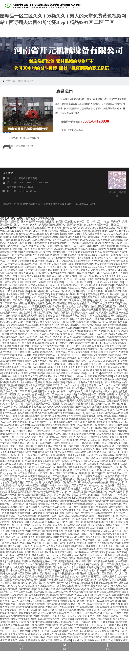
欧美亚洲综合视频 (72, 449)
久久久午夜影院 (25, 394)
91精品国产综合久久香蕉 (108, 534)
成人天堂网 (100, 249)
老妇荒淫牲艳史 (49, 328)
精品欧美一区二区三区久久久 (78, 470)
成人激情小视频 (39, 610)
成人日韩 (107, 588)
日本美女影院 (92, 467)
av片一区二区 (93, 373)
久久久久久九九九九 (18, 470)
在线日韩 (85, 576)
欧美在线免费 (52, 619)
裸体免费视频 (91, 522)
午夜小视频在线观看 (30, 543)
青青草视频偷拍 (63, 573)
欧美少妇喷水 (88, 416)
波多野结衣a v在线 (78, 570)
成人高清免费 (22, 567)
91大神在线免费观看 (114, 491)
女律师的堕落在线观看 (110, 355)
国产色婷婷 (119, 285)
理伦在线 (12, 588)
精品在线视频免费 (69, 619)
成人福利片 (111, 494)
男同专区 (23, 273)
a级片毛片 (51, 613)
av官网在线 (81, 388)
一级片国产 (73, 267)
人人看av (92, 440)
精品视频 (70, 261)
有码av (64, 391)
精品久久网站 (93, 537)
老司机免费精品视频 (114, 261)
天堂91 (57, 494)
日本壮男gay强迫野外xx (77, 455)
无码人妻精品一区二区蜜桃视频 (29, 422)
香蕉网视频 (121, 555)
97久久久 (114, 437)
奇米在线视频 (76, 419)
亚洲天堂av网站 (57, 437)
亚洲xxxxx (107, 613)
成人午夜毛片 (27, 382)
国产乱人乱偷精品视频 (103, 455)
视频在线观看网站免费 (47, 625)
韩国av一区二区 (43, 267)
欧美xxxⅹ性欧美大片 (65, 394)
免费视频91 (16, 306)
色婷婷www (98, 361)
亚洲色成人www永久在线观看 (107, 282)
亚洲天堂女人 (110, 352)
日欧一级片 (6, 503)
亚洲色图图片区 (115, 249)
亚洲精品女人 (79, 376)
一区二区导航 (58, 431)
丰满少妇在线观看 (105, 449)
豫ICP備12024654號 (85, 204)
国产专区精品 (36, 497)
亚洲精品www (60, 591)
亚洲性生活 (100, 400)
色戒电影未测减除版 (56, 303)
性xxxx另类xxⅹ (7, 555)
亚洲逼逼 (25, 546)
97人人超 (106, 403)
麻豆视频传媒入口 (72, 422)
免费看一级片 (22, 355)
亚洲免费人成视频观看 (33, 315)
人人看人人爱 (53, 285)
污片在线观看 (119, 579)
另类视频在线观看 (86, 549)
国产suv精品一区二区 (17, 246)
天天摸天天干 (10, 604)
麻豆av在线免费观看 (79, 340)
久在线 (93, 425)
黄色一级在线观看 (80, 503)
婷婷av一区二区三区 (83, 428)
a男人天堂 (104, 585)
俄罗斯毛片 (30, 595)
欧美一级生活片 (24, 540)
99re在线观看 (97, 525)
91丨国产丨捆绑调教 (79, 507)
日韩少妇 (83, 285)
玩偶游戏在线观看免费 (35, 628)
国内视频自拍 (63, 373)
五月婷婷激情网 (69, 285)
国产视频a (52, 604)
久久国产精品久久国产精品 (111, 610)
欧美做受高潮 (35, 479)
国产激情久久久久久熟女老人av (29, 582)
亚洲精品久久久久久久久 (50, 516)
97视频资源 (73, 534)
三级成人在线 (79, 500)
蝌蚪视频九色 (117, 294)
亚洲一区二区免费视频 (103, 622)
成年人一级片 (43, 549)
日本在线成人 (36, 406)
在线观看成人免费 (56, 637)
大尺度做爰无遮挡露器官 (32, 613)
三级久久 (29, 419)
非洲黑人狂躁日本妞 (31, 373)
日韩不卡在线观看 (32, 288)
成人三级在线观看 (73, 516)
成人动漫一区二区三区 (109, 452)
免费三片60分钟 (40, 437)
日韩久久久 (62, 491)
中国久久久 (59, 446)
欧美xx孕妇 (103, 346)
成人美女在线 (37, 425)
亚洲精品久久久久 (82, 334)
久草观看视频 (112, 236)
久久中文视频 (13, 528)
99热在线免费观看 (116, 552)
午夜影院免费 (101, 482)
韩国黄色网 (107, 458)
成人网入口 (109, 388)
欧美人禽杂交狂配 (32, 385)
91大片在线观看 (41, 300)
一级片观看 (54, 628)
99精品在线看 (112, 525)
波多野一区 (93, 273)
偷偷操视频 (22, 637)
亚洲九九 (27, 361)
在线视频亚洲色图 (17, 376)
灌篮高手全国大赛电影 (52, 455)
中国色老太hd (56, 464)
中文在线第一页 (51, 355)
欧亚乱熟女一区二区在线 (28, 510)
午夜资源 (99, 379)
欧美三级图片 (114, 406)
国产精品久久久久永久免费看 (68, 567)
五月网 (35, 416)
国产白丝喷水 (104, 416)
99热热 (72, 528)
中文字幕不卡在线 (59, 440)
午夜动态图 (34, 249)
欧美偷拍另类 (10, 273)
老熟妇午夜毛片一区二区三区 (53, 331)
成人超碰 (42, 522)
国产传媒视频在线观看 (97, 628)
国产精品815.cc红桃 (23, 388)
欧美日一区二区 (77, 598)
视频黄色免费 (103, 240)
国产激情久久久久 (46, 452)
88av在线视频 (112, 300)
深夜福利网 (82, 528)
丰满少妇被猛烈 (88, 349)
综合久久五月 (20, 479)
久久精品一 (29, 431)
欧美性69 (17, 579)
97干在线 (55, 443)
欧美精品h (33, 634)
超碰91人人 (98, 300)
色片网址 (47, 543)
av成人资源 (18, 464)
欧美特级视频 (33, 640)
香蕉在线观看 (78, 373)
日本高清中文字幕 (51, 510)
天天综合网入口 (115, 564)
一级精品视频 (103, 516)
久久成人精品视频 (17, 634)
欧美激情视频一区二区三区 (68, 370)
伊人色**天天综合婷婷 (55, 476)
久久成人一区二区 (22, 364)
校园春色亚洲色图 (103, 582)
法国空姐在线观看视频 (43, 358)
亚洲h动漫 (25, 437)
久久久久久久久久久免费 (67, 367)
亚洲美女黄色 (47, 552)
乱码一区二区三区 (62, 240)
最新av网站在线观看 (47, 595)
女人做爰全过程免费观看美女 (110, 264)
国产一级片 (51, 485)
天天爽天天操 (59, 267)
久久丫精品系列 (99, 503)
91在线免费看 (105, 297)
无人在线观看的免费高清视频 (23, 534)
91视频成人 (19, 503)
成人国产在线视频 (108, 312)
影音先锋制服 (91, 567)
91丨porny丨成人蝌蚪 (32, 528)
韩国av (94, 510)
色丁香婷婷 (26, 409)
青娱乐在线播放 (76, 546)
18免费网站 (64, 604)
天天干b (47, 479)
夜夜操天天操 (13, 315)
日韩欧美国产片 (89, 297)
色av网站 (70, 525)
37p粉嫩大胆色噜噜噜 (93, 230)
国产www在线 (21, 497)
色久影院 (90, 240)
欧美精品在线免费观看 (84, 452)
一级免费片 (109, 555)
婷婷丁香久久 (108, 373)
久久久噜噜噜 (7, 346)
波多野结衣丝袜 (41, 409)
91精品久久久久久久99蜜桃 (20, 337)
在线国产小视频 (115, 394)
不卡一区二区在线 (118, 519)
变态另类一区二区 (62, 337)
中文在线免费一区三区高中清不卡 (21, 573)
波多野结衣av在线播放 (67, 349)
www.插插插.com (41, 258)
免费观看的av (61, 340)
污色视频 (107, 306)
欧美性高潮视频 (115, 279)
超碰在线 (47, 561)
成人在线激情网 (42, 388)
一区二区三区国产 (15, 564)
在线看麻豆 (96, 352)
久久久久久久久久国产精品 (111, 385)
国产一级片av (66, 595)
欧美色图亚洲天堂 (108, 567)
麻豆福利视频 (89, 346)
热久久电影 (28, 467)
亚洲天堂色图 (79, 343)
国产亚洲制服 (99, 406)
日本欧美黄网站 (34, 503)
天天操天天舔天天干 (98, 500)
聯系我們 (28, 81)
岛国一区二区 (74, 482)
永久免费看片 (85, 358)
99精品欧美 (16, 619)
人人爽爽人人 (47, 634)
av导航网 (55, 258)
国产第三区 (116, 616)
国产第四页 (100, 279)
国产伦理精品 (83, 622)
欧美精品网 (91, 355)
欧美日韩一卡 (10, 312)
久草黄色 (28, 579)
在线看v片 (75, 324)
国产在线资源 (120, 297)
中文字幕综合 (22, 255)
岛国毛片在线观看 (9, 458)
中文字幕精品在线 (64, 585)
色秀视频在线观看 (44, 576)
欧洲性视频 (16, 252)
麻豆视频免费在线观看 (100, 285)
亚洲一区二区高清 (24, 461)
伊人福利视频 (62, 324)
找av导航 (4, 431)
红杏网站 (93, 312)
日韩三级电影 (57, 233)
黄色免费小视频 (16, 640)
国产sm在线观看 (90, 464)
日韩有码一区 (104, 570)
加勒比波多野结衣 (92, 233)
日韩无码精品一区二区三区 (91, 394)
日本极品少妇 (68, 291)
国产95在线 (54, 297)
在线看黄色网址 (21, 236)
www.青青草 (64, 485)
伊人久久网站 (53, 291)
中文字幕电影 (60, 467)
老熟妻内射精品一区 (26, 488)
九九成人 (79, 595)
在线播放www (93, 458)
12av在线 (122, 428)
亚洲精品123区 (89, 561)
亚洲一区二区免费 (67, 328)
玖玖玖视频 (46, 534)
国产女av (80, 364)
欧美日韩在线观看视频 (12, 552)
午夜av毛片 (14, 403)
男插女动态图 (30, 252)
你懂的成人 (53, 361)
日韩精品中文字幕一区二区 (70, 294)
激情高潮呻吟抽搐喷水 (74, 321)
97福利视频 (115, 431)
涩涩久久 (88, 579)
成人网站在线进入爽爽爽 (16, 425)
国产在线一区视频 (22, 300)
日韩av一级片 (88, 534)
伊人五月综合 (77, 613)
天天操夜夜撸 (57, 601)
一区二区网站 (27, 458)
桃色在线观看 (26, 312)
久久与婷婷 (16, 431)
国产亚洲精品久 (67, 558)
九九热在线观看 (37, 637)
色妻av (92, 570)
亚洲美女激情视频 (77, 303)
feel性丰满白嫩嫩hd (109, 340)
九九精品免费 (67, 403)
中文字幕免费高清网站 (57, 425)
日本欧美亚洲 (117, 607)
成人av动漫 (41, 412)
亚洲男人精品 (105, 328)
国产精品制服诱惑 (113, 479)
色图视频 (54, 255)
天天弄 (94, 340)
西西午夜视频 (29, 379)
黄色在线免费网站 (107, 561)
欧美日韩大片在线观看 (27, 346)
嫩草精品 (55, 622)
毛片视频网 (97, 261)
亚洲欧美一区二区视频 (56, 528)
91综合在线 (117, 240)
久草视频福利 (102, 607)
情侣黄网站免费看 (67, 276)
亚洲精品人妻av (97, 564)
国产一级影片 (62, 461)
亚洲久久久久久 (29, 537)
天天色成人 (78, 640)
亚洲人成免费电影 (92, 370)
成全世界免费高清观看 (25, 449)
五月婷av (17, 331)
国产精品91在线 (51, 270)
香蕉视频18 (106, 467)
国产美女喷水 (23, 555)
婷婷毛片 (40, 382)
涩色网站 (70, 382)
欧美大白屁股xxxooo (95, 634)
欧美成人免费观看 (44, 461)
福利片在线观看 (107, 309)
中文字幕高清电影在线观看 (22, 264)
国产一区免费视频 (93, 491)
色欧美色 (85, 479)
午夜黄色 (92, 376)
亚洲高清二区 (58, 482)
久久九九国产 (83, 519)
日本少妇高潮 (20, 285)
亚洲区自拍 (9, 540)
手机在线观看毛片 (37, 391)
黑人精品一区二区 (55, 261)
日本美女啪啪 (93, 403)
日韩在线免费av (76, 467)
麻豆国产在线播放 (73, 579)
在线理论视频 (84, 300)
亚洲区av (26, 561)
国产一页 (88, 437)
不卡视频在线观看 (12, 385)
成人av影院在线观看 (82, 337)
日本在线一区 (117, 631)
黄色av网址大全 (36, 352)
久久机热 (63, 570)
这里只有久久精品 (114, 361)
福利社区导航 (103, 616)
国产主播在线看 (27, 318)
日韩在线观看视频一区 (47, 343)
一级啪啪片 (72, 446)
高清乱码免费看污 (57, 243)
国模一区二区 (92, 473)
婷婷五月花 (116, 604)
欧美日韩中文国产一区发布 (31, 282)
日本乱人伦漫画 (74, 437)
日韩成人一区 (35, 473)
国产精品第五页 (98, 552)
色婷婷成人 (25, 227)
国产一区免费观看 (60, 488)
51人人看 (24, 601)
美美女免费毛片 (62, 312)
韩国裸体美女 (120, 598)
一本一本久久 (52, 555)
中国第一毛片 (118, 516)
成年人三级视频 (25, 576)
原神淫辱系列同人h (62, 428)
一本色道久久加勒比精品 (80, 243)
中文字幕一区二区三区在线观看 (33, 598)
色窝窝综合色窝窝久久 (97, 294)
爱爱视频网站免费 (41, 306)
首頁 (20, 81)
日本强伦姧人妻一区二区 (98, 595)
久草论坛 (56, 227)
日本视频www (92, 640)
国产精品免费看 (36, 285)
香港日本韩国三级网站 (30, 446)
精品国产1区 (115, 503)
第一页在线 (42, 500)
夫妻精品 (17, 440)
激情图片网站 (84, 282)
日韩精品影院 (20, 303)
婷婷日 (92, 591)
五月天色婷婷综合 (108, 443)
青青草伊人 (78, 240)
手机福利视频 (37, 291)
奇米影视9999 (28, 549)
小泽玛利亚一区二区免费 (63, 300)
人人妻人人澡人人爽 (56, 546)
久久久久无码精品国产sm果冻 (41, 564)
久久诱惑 (47, 525)
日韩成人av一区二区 (94, 419)
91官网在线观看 (93, 613)
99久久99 (32, 376)
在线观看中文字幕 (61, 273)
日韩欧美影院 (83, 261)
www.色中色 (93, 485)
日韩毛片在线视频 (19, 631)
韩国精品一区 (83, 291)
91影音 (70, 388)
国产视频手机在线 (87, 328)
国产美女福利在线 (109, 246)
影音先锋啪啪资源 (24, 261)
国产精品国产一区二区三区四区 (16, 558)
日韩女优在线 (62, 576)
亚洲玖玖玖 (6, 300)
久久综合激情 (120, 376)
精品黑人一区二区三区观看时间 (46, 631)
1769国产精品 (32, 321)
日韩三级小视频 (85, 276)
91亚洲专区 (91, 546)
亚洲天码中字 (35, 349)
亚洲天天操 (25, 400)
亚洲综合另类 (17, 482)
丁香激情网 (26, 367)
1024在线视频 (83, 258)
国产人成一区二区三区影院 (42, 334)
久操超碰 (48, 370)
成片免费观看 (21, 406)
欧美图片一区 (102, 604)
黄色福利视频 (20, 370)
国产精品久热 (119, 625)
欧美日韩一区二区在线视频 (95, 397)
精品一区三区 (104, 625)
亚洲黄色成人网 (113, 488)
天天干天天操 (112, 303)
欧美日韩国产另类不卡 (77, 601)
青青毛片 (112, 634)
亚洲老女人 (89, 616)
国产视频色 (96, 588)
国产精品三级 (13, 537)
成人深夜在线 (64, 452)
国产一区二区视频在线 (112, 473)
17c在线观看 (6, 406)
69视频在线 (113, 243)
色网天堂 (84, 446)
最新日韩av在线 (120, 595)
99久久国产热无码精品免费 (110, 367)
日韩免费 (38, 579)
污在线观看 (95, 306)
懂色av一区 (65, 343)
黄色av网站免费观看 (115, 379)
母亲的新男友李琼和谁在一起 (18, 625)
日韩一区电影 (76, 522)
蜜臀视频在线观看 (39, 434)
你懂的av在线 (39, 400)
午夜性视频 (16, 288)
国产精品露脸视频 (119, 500)
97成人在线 (38, 555)
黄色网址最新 (13, 549)
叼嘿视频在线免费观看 (12, 522)
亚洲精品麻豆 (68, 622)
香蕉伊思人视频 (72, 464)
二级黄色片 (93, 315)
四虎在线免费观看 (55, 382)
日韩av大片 (63, 613)
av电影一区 (49, 491)
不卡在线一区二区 (23, 591)
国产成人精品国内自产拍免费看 (54, 376)
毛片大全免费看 (25, 412)
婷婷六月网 (92, 412)
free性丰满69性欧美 (43, 367)
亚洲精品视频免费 (106, 461)
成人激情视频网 (84, 582)
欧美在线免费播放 (19, 607)
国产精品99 (86, 255)
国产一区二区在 (54, 470)
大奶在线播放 (67, 555)
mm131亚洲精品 (38, 297)
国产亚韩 (93, 443)
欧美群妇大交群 (78, 440)
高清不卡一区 (17, 455)
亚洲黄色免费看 (36, 303)
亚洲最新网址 (69, 549)
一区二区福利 (20, 352)
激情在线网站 (101, 437)
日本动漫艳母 (73, 416)
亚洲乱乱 (8, 497)
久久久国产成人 (43, 337)
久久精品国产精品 (90, 476)
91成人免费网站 (102, 434)
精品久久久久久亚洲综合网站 (36, 240)
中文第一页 (119, 409)
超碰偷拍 (40, 261)
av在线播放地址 (14, 616)
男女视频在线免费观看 (109, 591)
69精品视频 (106, 464)
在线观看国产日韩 (104, 337)
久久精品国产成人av (102, 258)
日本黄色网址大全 (47, 252)
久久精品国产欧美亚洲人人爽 (73, 564)
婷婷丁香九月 (10, 446)
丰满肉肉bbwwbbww (105, 470)
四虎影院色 (82, 558)
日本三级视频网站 (43, 312)
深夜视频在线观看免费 (20, 491)
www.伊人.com (22, 358)
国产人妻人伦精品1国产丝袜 (14, 328)
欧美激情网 (24, 604)
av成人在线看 (40, 361)
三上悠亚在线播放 (19, 297)
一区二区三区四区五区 (44, 279)
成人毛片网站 (120, 273)
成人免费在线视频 (80, 352)
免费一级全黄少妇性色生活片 (74, 513)
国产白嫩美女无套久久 (15, 349)
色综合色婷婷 (15, 270)
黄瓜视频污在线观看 (66, 358)
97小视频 (44, 443)
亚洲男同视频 (30, 616)
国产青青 (52, 570)
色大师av (105, 382)
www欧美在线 (77, 537)
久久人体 (119, 573)
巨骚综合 (111, 400)
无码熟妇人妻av (79, 312)
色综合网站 (44, 488)
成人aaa (27, 306)
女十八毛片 (47, 249)
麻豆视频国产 (59, 388)
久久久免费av (120, 619)
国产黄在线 (104, 440)
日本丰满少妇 (118, 331)
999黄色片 (111, 358)
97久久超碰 (80, 246)
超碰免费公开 (37, 513)
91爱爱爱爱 (36, 355)
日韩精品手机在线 (108, 510)
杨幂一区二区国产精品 (50, 449)
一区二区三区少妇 (102, 334)
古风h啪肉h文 (76, 391)
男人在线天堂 (98, 513)
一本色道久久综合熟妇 (87, 382)
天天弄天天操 (75, 616)
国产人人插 (44, 482)
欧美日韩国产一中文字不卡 (61, 582)
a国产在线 (55, 434)
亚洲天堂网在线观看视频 (43, 236)
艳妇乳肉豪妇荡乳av (33, 619)
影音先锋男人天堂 (85, 270)
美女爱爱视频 (102, 631)
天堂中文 (35, 328)
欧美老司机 (82, 306)
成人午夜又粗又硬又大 (107, 270)
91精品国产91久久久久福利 (52, 616)
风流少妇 (120, 233)
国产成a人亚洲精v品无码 (83, 461)
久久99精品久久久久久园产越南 (105, 558)
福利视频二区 (79, 273)
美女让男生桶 (86, 631)
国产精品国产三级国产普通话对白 (35, 494)
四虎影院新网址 (63, 552)
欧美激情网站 (68, 258)
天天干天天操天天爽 (29, 588)
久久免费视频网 (99, 519)
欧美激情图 (89, 422)
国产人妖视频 (71, 631)
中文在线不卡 (24, 258)
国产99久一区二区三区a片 (54, 507)
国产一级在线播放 (24, 343)
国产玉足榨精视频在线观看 (113, 364)
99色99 (47, 273)
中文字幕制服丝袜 (56, 400)
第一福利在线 (79, 573)
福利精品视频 (28, 403)
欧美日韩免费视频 (24, 267)
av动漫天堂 (6, 582)
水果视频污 (85, 494)
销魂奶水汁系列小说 (83, 379)
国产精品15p (52, 513)
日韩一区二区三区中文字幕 (70, 473)
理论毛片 (103, 425)
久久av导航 (21, 243)
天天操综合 (72, 406)
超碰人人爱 (13, 546)
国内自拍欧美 (50, 531)
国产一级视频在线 (53, 579)
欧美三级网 (16, 628)
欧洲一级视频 (68, 364)
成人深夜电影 (64, 379)
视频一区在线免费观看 (110, 227)
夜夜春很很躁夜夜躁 (41, 567)
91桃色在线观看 (106, 349)
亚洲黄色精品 (13, 561)
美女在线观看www (46, 276)
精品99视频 (99, 255)
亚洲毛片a (40, 458)
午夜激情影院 (22, 513)
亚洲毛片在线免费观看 (72, 628)
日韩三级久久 (95, 388)
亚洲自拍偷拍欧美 (22, 416)
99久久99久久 (88, 367)
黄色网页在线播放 (84, 264)
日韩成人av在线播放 (70, 230)
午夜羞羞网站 (35, 476)
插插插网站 (36, 607)
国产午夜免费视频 (39, 255)
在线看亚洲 (49, 373)
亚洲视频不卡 (20, 249)
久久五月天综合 (96, 303)
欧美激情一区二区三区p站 (74, 443)
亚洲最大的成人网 (26, 276)
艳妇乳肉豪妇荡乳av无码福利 (56, 640)
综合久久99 (112, 255)
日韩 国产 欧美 (64, 334)
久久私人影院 (38, 546)
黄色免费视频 (29, 452)
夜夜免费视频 (105, 376)
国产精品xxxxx (83, 361)
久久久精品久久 (23, 279)
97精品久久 (54, 391)
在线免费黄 (81, 555)
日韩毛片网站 (30, 331)
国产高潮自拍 (47, 573)
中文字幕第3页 (54, 422)
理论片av (50, 352)
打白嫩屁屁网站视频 (10, 379)
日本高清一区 (40, 570)
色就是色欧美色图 (86, 385)
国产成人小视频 (70, 494)
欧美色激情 (82, 409)
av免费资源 (90, 610)
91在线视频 (100, 428)
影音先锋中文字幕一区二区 (76, 510)
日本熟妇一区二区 (41, 397)
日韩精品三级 (50, 288)
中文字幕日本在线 (86, 543)
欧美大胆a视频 (28, 340)
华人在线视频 (97, 528)
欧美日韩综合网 (73, 233)
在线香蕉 (116, 416)
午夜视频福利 (90, 540)
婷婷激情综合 (10, 318)
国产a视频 (58, 561)
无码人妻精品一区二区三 (36, 440)
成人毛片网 (61, 634)
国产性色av (92, 364)
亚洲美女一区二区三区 (47, 403)
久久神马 (48, 446)
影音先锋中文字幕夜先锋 (104, 291)
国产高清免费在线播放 (56, 497)
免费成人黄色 (48, 588)
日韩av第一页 (7, 255)
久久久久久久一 (107, 546)
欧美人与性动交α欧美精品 (56, 503)
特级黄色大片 (87, 318)
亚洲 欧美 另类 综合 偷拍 (13, 622)
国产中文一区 (68, 519)
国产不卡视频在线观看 (114, 324)
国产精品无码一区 (46, 379)
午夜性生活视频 (76, 634)
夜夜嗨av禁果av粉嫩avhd (99, 598)
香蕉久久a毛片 (85, 249)
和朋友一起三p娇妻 (58, 522)
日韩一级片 (78, 279)
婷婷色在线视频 (99, 507)
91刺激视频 (93, 246)
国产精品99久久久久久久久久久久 (80, 227)
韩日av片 (80, 458)
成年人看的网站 (45, 340)
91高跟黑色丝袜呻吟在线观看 (53, 537)
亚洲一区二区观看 (79, 425)
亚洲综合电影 (117, 482)
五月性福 (105, 315)
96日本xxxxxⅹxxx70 (80, 331)
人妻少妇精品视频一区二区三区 (22, 324)
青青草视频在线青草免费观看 (71, 315)
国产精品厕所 (85, 288)
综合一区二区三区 (9, 428)
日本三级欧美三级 (39, 601)
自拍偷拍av (118, 464)
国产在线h (121, 455)
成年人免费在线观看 (115, 343)
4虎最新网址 (109, 370)
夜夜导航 (57, 479)
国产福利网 (49, 349)
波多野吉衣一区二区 (105, 318)
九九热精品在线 (43, 467)
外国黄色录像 (66, 264)
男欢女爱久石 (10, 233)
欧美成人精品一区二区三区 (24, 443)
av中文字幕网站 (80, 552)
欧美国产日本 (47, 324)
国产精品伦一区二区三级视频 (33, 233)
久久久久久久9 (68, 385)
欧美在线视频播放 (118, 425)
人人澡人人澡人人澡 (54, 406)
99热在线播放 (15, 500)
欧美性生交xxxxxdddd (97, 431)
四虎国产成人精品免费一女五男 (51, 419)
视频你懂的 (29, 500)
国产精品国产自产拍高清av (57, 607)
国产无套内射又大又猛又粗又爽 (72, 588)
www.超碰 (89, 516)
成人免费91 (58, 525)
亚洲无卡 (24, 434)
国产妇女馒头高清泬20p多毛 (40, 294)
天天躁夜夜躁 (13, 240)
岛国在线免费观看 (37, 243)
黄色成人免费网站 (100, 331)
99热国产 (80, 403)
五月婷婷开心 (17, 507)
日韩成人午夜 (119, 403)
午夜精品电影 (76, 497)
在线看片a (76, 488)
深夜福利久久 (64, 236)
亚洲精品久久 (117, 397)
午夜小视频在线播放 (82, 607)
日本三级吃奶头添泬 (47, 264)
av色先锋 (111, 419)
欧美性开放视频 (116, 267)
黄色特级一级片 (72, 561)
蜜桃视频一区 (100, 288)
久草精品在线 (60, 534)
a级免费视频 (21, 519)
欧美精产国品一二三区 (36, 464)
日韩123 (89, 279)
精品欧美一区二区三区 (72, 355)
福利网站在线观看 (9, 382)
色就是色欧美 (86, 434)
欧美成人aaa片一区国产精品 (29, 485)
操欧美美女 (87, 482)
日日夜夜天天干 (51, 385)
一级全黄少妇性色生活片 (97, 391)
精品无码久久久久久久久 (108, 276)
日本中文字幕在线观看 (111, 522)
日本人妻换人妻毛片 (51, 321)
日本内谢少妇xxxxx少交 (52, 416)
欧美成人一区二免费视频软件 (21, 516)
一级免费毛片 (33, 455)
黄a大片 (7, 416)
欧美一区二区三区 (75, 431)
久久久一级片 (68, 270)
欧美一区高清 (36, 273)
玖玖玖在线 (56, 409)
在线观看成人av (75, 637)
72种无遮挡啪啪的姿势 (100, 409)
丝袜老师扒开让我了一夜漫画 (35, 428)
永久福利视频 (37, 470)
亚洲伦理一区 (115, 540)
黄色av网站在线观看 (101, 619)
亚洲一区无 (70, 282)
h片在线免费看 (67, 458)
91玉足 (98, 324)
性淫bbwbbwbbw (96, 343)
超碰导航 (92, 321)
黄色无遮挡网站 (45, 585)
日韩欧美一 (67, 246)
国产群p (121, 470)
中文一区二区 (64, 279)
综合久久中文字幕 (67, 252)
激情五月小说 (103, 422)
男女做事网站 (79, 236)
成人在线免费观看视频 (51, 346)
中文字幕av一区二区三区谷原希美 (55, 309)
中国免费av (73, 318)
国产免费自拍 (83, 525)
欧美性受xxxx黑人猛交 (114, 252)
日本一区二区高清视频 (64, 543)
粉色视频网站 (91, 497)
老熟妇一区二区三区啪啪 (101, 573)
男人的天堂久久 (102, 579)
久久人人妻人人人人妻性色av (21, 585)
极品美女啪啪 (116, 507)
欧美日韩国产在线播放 (64, 306)
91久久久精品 (32, 230)
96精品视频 (85, 406)
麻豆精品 (50, 315)
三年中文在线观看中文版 (19, 570)
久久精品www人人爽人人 (93, 267)
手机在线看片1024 (41, 227)
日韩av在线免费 (70, 434)
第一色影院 (99, 358)
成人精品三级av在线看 (65, 249)
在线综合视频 (55, 412)
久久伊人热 (73, 476)
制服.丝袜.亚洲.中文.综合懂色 (44, 246)
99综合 (13, 613)
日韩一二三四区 (72, 346)
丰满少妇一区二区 (9, 437)
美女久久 (8, 449)
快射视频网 (43, 622)
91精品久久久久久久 (93, 488)
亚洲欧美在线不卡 (69, 255)
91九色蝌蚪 (103, 543)
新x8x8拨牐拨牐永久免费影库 (44, 519)
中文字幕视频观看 (9, 367)
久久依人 (74, 576)
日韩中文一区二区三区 (15, 391)
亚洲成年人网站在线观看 (80, 400)
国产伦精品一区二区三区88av (49, 540)
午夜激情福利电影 (49, 230)
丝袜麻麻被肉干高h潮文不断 (51, 318)
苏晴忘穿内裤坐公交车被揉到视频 (65, 610)
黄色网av (85, 619)
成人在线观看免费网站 (71, 625)
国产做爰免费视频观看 (17, 291)
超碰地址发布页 (73, 540)
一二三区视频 (35, 370)
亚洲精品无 (89, 449)
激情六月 (56, 549)
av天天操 (22, 473)
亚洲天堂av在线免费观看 (104, 576)
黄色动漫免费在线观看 (86, 309)
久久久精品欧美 (120, 434)
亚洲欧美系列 (32, 552)
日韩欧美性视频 (55, 282)
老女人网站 (88, 324)
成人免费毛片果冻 (15, 294)
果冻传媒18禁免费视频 (17, 531)
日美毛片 (112, 428)
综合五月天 (98, 494)
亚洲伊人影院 (43, 431)
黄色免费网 (54, 364)
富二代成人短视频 (43, 591)
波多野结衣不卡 (33, 525)
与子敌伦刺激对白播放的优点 (112, 549)
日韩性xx (37, 491)
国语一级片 (49, 473)
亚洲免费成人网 (71, 479)
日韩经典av (9, 488)
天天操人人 (31, 482)
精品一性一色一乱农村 (82, 604)
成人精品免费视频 (78, 591)
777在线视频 (12, 409)
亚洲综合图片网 (96, 236)
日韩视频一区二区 (44, 394)
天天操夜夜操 (17, 309)
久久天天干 (90, 625)
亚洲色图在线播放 (67, 288)
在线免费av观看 (8, 276)
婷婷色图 (36, 561)
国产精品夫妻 (121, 458)
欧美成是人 (106, 640)
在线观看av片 (63, 352)
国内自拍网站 (95, 555)
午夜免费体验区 (11, 373)
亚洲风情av (21, 334)
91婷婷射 (10, 637)
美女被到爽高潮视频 (100, 446)
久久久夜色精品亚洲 (109, 412)
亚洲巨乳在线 (40, 364)
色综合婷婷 (106, 273)
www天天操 (31, 309)
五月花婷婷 (69, 409)
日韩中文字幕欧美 (32, 270)
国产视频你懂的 (60, 598)
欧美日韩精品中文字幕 (90, 252)
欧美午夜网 (100, 243)
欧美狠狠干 (36, 531)
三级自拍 (4, 628)
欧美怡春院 (69, 412)
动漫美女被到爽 (8, 598)
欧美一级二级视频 (99, 601)
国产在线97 (21, 476)
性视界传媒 (97, 479)
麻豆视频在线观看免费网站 (65, 397)
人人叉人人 (108, 233)
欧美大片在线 (7, 461)
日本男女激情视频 (70, 297)
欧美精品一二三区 (9, 601)
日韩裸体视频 (67, 361)
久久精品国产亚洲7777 (112, 476)
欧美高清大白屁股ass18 (46, 558)
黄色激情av (52, 458)
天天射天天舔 (79, 485)
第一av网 (102, 540)
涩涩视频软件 (38, 604)
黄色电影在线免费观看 (18, 397)
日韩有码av (30, 522)
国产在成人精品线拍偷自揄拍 (99, 637)
